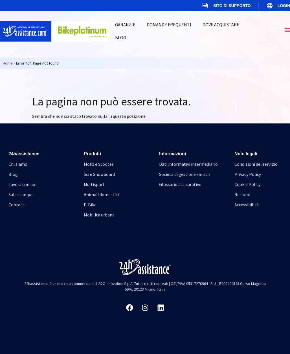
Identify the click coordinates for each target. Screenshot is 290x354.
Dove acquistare (221, 24)
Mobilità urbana (99, 215)
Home (8, 63)
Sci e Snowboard (99, 174)
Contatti (16, 204)
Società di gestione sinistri (184, 174)
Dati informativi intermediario (188, 164)
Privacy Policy (247, 174)
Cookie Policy (247, 184)
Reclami (242, 194)
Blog (120, 37)
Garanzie (125, 24)
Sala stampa (20, 194)
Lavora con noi (22, 184)
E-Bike (90, 204)
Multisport (94, 184)
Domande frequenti (169, 24)
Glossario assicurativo (180, 184)
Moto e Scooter (98, 164)
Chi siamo (17, 164)
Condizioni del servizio (256, 164)
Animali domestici (101, 194)
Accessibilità (246, 204)
